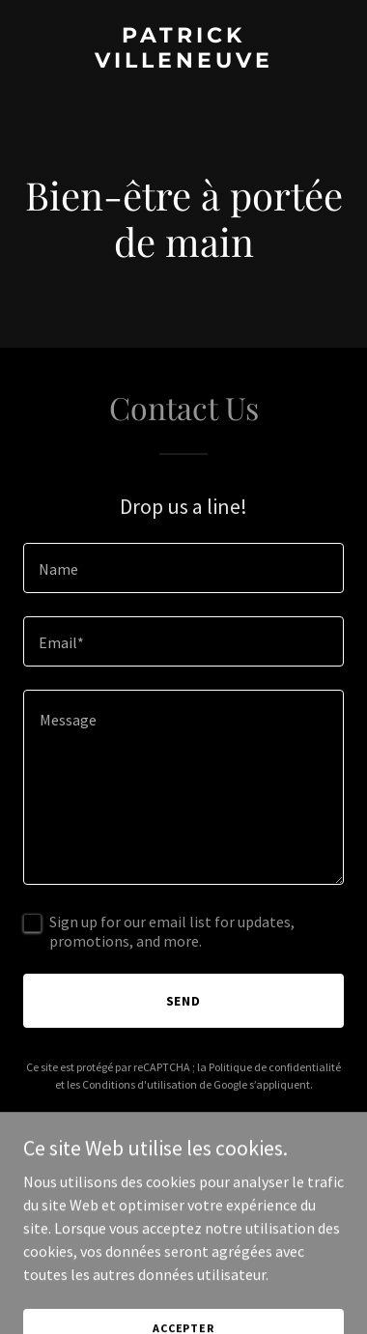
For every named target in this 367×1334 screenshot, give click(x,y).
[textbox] (183, 568)
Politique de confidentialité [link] (275, 1067)
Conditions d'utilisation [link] (139, 1084)
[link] (183, 61)
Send (184, 1000)
